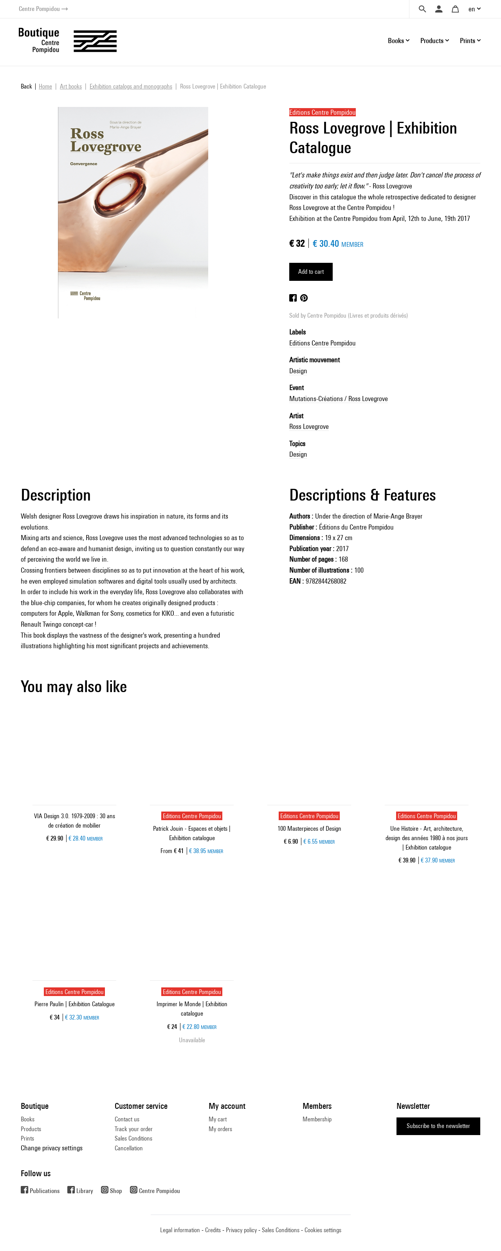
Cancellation (129, 1148)
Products (31, 1129)
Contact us (127, 1119)
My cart (218, 1119)
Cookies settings (323, 1230)
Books (27, 1119)
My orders (220, 1129)
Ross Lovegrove (309, 426)
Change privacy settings (52, 1148)
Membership (317, 1119)
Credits (213, 1230)
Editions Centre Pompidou (322, 343)
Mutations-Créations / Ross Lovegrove (338, 398)
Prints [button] (467, 40)
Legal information (180, 1230)
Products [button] (431, 40)
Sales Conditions (133, 1138)
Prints (27, 1138)
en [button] (472, 9)
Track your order (134, 1129)
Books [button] (396, 40)
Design (298, 371)
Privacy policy (241, 1230)
